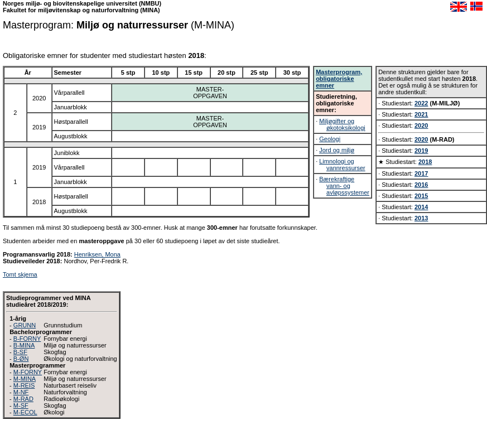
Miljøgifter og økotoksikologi (342, 124)
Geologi (329, 139)
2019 (421, 150)
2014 (421, 207)
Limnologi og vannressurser (342, 164)
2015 (421, 195)
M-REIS (24, 385)
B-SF (20, 352)
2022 (421, 103)
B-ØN (21, 358)
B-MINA (24, 345)
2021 (421, 114)
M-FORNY (27, 372)
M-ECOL (25, 412)
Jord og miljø (336, 150)
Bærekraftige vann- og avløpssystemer (344, 186)
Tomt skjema (20, 274)
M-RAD (23, 398)
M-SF (20, 405)
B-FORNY (27, 338)
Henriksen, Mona (97, 254)
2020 (421, 125)
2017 (421, 173)
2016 (421, 184)
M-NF (21, 392)
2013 (421, 218)
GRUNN (24, 325)
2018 (425, 161)
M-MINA (24, 378)
